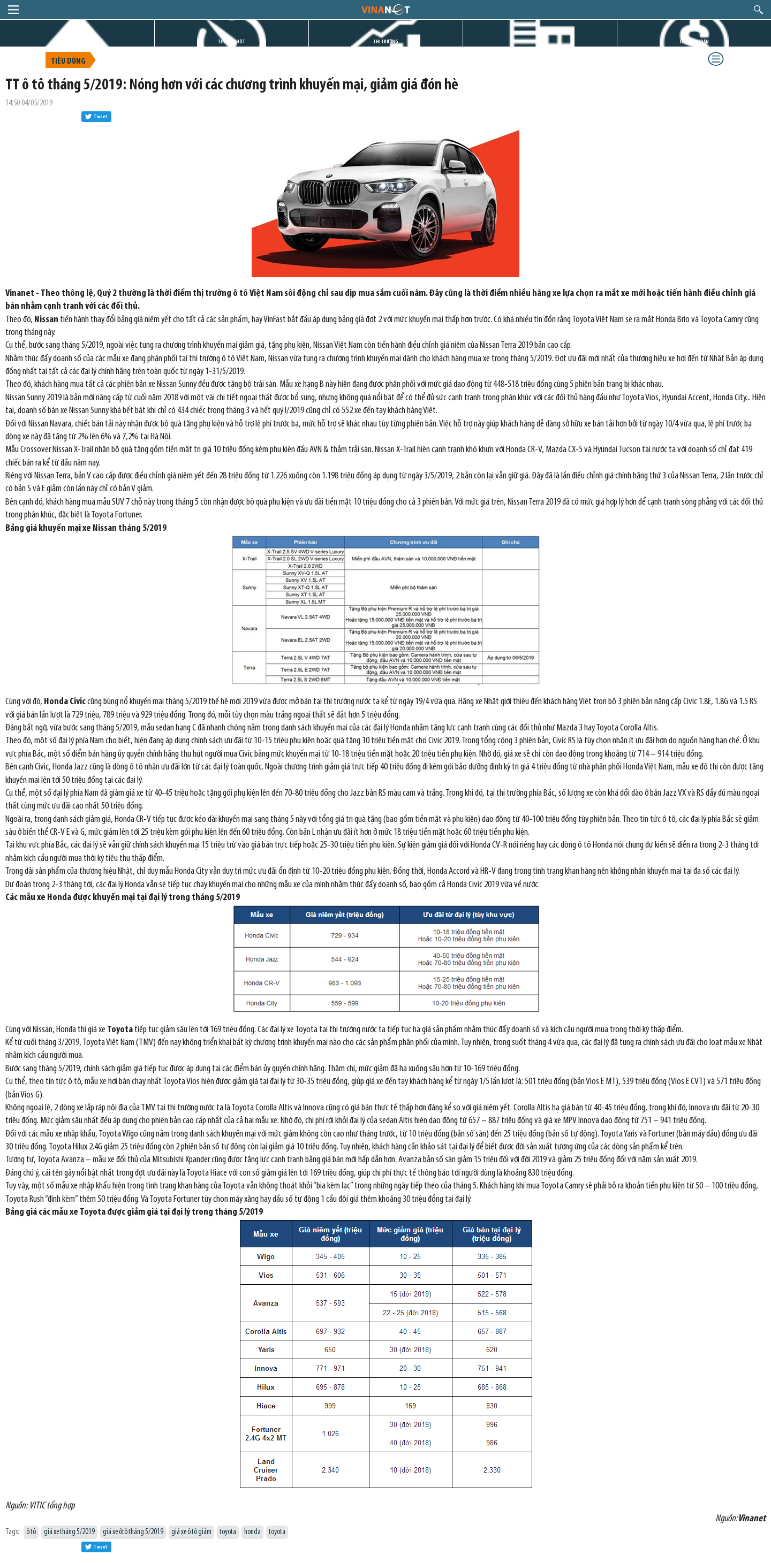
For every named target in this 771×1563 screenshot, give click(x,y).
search (758, 9)
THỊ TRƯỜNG (385, 42)
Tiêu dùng (68, 61)
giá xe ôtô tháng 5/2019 (133, 1532)
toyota (228, 1532)
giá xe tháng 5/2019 (69, 1532)
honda (252, 1532)
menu (13, 9)
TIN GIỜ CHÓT (231, 42)
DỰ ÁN (540, 42)
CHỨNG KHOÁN (694, 42)
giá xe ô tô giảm (191, 1532)
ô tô (31, 1532)
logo (385, 9)
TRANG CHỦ (77, 42)
